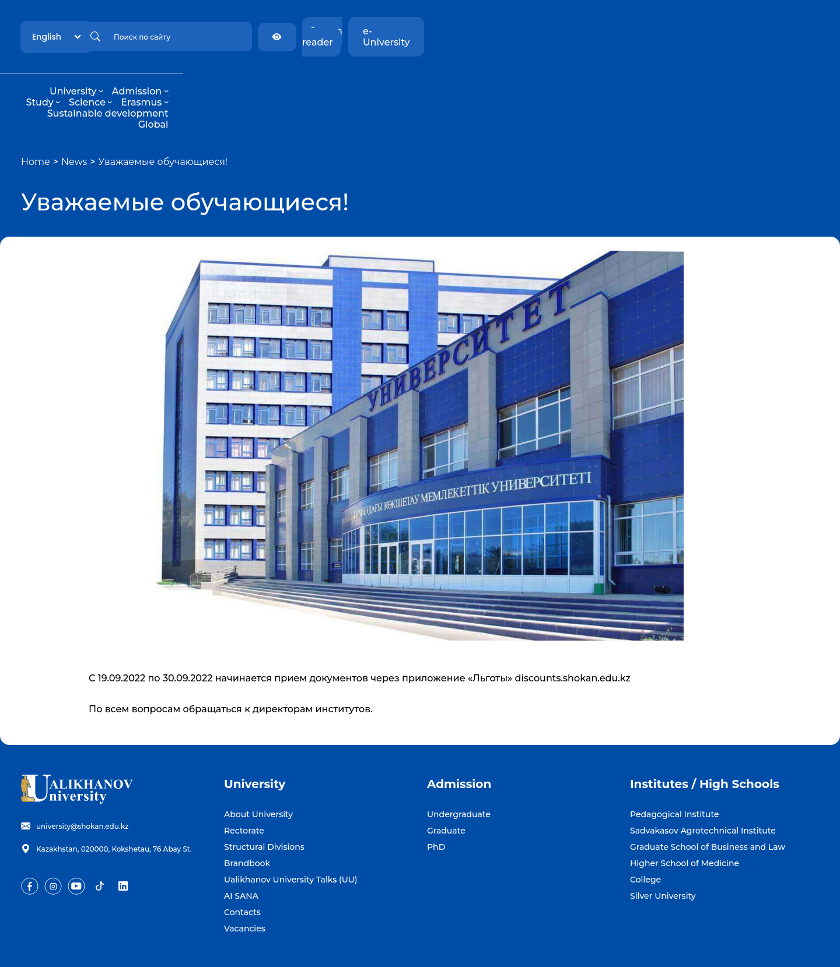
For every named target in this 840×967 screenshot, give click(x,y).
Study (345, 80)
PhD (436, 802)
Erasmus (446, 80)
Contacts (242, 868)
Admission (291, 80)
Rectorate (244, 786)
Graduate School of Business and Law (707, 802)
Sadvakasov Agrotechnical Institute (703, 786)
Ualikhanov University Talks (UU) (291, 835)
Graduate (446, 786)
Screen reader (696, 31)
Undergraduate (459, 770)
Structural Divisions (264, 802)
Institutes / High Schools (704, 740)
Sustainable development (539, 80)
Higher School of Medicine (684, 819)
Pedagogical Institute (674, 770)
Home (35, 117)
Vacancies (244, 884)
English (158, 31)
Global (624, 80)
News (74, 117)
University (227, 80)
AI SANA (241, 851)
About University (258, 770)
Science (392, 80)
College (645, 835)
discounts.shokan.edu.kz (573, 633)
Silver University (663, 851)
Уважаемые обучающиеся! (163, 117)
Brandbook (247, 819)
